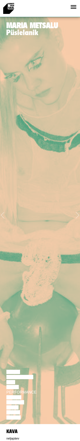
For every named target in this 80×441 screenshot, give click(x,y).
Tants (12, 387)
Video (12, 407)
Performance (21, 392)
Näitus (13, 417)
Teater (13, 397)
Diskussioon (19, 377)
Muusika (15, 402)
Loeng (13, 372)
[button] (6, 214)
